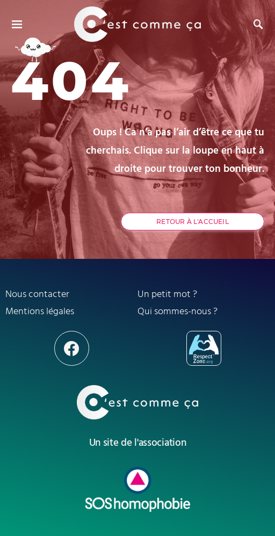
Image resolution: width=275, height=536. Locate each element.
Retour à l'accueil (192, 222)
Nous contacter (37, 294)
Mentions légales (39, 311)
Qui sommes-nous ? (178, 311)
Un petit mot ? (167, 294)
